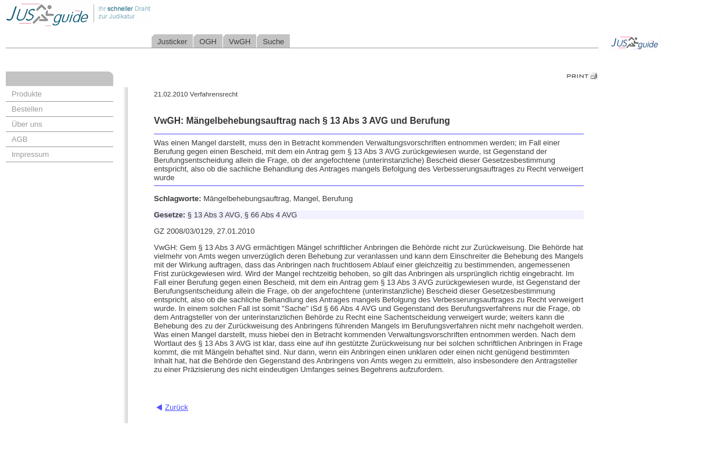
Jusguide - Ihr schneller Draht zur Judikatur (117, 14)
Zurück (176, 407)
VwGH (240, 41)
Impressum (30, 154)
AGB (19, 139)
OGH (208, 41)
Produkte (27, 94)
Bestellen (27, 109)
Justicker (172, 41)
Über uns (27, 124)
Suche (273, 41)
